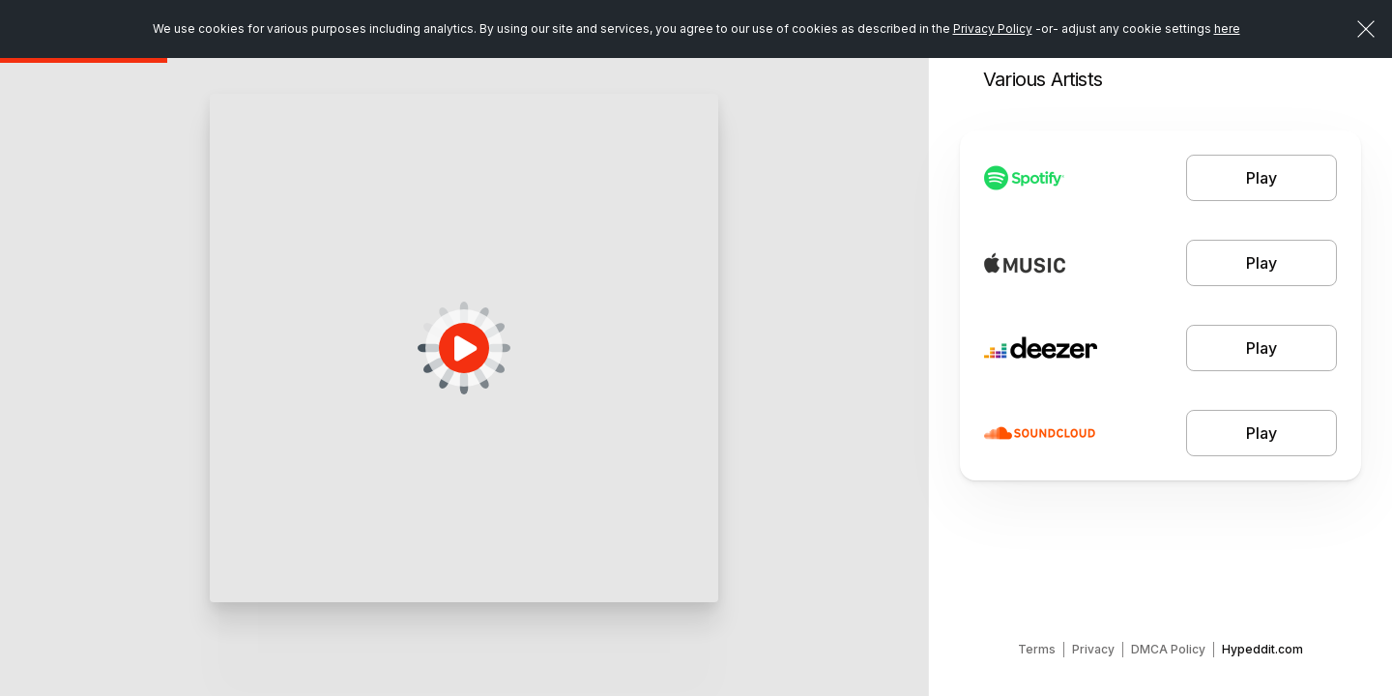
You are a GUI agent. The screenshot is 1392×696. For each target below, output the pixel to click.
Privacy (1093, 649)
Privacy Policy (992, 28)
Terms (1037, 649)
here (1227, 28)
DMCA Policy (1168, 649)
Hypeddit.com (1262, 649)
